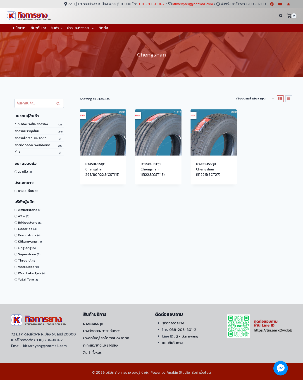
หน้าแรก (19, 28)
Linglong (25, 247)
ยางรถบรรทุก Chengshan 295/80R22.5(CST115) (102, 169)
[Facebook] (271, 4)
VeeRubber (27, 266)
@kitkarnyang (187, 336)
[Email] (288, 4)
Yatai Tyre (26, 279)
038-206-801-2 (152, 4)
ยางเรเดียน (26, 190)
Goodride (25, 228)
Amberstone (27, 209)
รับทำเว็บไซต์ (201, 372)
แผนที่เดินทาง (172, 342)
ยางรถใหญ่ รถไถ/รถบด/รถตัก (106, 338)
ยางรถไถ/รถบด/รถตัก (30, 138)
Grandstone (27, 235)
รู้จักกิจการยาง (173, 323)
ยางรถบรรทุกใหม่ (26, 131)
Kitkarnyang (27, 241)
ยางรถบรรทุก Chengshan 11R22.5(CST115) (153, 169)
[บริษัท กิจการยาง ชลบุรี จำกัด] (29, 15)
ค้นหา (59, 103)
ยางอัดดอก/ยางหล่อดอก (32, 145)
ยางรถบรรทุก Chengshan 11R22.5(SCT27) (208, 169)
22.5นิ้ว (23, 171)
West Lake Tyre (29, 273)
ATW (21, 216)
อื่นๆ (17, 152)
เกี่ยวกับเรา (38, 28)
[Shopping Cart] (291, 15)
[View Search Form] (280, 15)
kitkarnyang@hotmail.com (192, 4)
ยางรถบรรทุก (93, 323)
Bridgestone (27, 222)
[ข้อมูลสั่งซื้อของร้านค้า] (255, 98)
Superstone (27, 254)
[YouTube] (280, 4)
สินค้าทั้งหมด (93, 352)
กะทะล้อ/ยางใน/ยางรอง (31, 124)
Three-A (25, 260)
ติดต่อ (103, 28)
